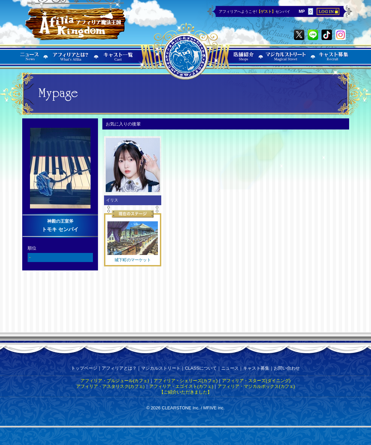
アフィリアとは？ (119, 368)
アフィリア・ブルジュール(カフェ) (114, 380)
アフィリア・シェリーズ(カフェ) (186, 380)
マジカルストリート (160, 368)
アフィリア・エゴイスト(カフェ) (181, 386)
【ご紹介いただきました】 (185, 392)
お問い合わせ (287, 368)
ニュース (230, 368)
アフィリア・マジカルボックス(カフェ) (256, 386)
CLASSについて (201, 368)
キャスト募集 (256, 368)
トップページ (84, 368)
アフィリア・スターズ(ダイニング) (256, 380)
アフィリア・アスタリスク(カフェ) (110, 386)
